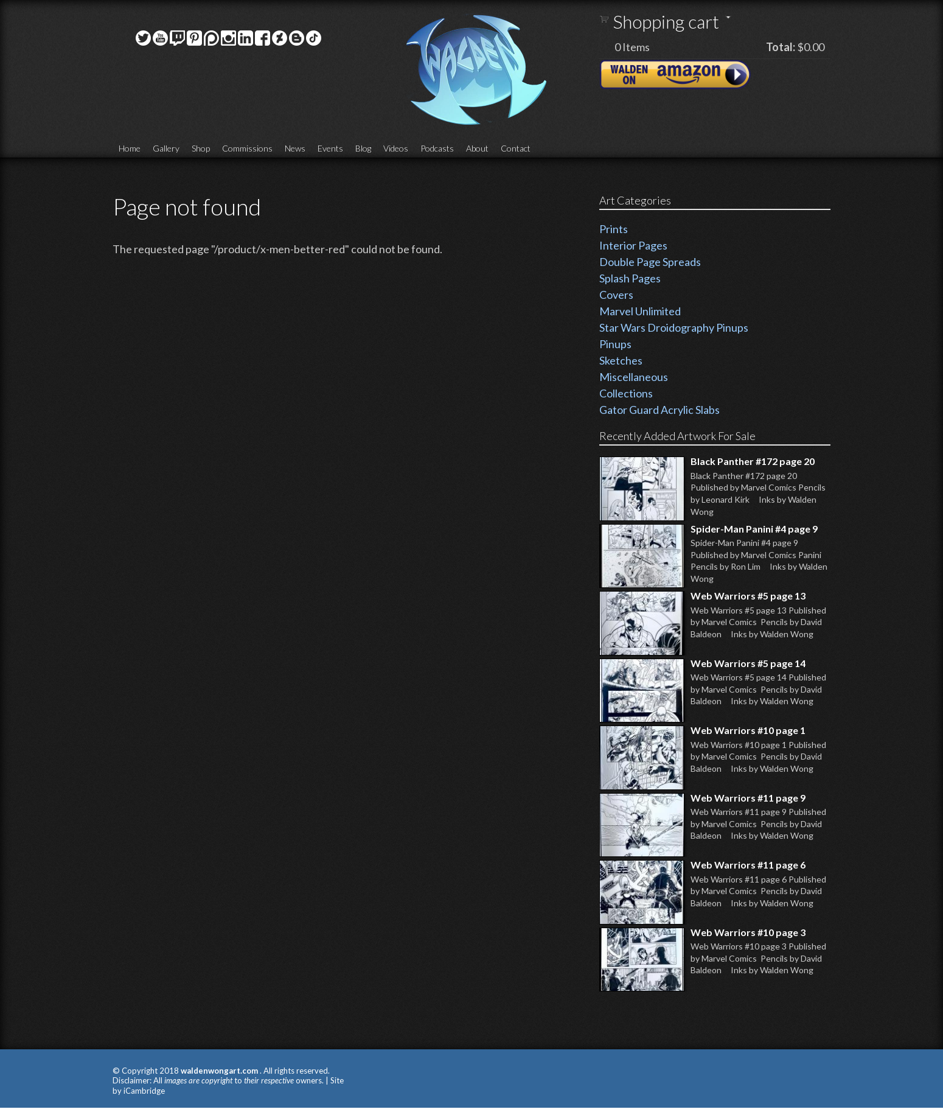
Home (130, 148)
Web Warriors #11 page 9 (748, 797)
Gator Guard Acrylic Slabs (659, 409)
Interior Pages (633, 245)
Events (330, 148)
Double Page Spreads (650, 261)
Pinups (615, 344)
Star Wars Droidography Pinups (673, 327)
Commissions (247, 148)
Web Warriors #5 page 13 (748, 595)
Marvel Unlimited (640, 311)
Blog (363, 148)
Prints (613, 229)
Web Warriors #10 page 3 (748, 932)
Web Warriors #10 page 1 (748, 730)
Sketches (620, 360)
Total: (780, 47)
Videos (395, 148)
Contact (516, 148)
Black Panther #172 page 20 (753, 461)
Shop (201, 148)
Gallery (166, 148)
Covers (616, 294)
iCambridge (144, 1091)
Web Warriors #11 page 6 (748, 864)
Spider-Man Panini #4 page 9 (754, 528)
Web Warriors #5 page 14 (748, 663)
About (477, 148)
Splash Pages (630, 278)
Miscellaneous (633, 376)
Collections (626, 393)
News (295, 148)
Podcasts (437, 148)
